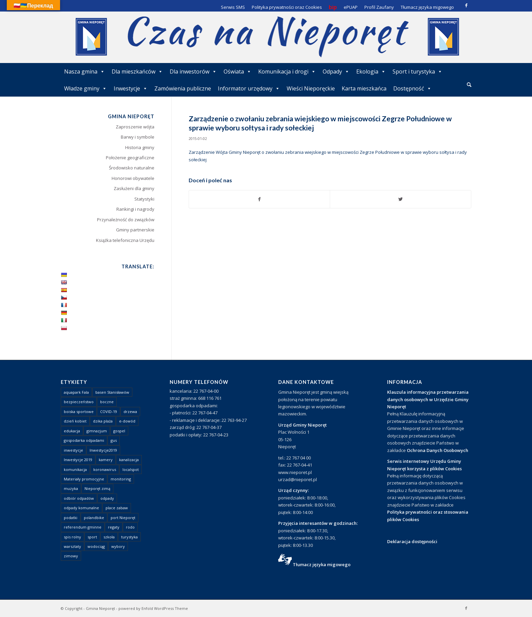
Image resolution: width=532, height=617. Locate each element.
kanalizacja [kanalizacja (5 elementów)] (129, 459)
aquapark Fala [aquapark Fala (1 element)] (76, 392)
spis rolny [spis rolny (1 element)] (72, 536)
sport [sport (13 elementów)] (92, 536)
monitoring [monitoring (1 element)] (121, 478)
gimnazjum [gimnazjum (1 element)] (97, 430)
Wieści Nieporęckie (311, 88)
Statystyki (144, 199)
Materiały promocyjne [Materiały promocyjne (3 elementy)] (84, 478)
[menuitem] (469, 85)
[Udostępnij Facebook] (259, 199)
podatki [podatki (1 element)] (70, 517)
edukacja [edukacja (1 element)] (72, 430)
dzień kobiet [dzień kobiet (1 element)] (75, 421)
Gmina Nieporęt (100, 608)
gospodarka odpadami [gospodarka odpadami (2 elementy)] (84, 440)
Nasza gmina (84, 71)
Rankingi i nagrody (135, 209)
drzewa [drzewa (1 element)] (130, 411)
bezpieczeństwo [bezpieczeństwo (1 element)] (79, 401)
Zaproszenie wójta (135, 127)
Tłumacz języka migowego (321, 564)
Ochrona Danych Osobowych (437, 450)
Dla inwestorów (193, 71)
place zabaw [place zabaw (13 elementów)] (117, 507)
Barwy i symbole (137, 137)
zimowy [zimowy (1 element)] (71, 555)
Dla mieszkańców (137, 71)
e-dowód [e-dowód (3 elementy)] (127, 421)
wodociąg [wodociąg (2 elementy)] (96, 546)
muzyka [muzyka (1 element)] (71, 488)
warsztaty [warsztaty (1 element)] (72, 546)
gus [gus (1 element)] (114, 440)
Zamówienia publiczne (182, 88)
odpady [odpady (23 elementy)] (107, 498)
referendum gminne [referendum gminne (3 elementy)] (82, 527)
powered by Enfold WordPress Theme (153, 608)
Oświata (237, 71)
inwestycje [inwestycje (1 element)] (73, 450)
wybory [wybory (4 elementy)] (118, 546)
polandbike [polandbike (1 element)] (94, 517)
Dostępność (412, 88)
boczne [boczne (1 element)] (107, 401)
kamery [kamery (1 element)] (106, 459)
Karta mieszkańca (364, 88)
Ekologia (371, 71)
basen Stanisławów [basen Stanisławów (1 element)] (112, 392)
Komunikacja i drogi (287, 71)
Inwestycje (131, 88)
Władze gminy (85, 88)
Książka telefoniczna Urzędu (125, 240)
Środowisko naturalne (131, 168)
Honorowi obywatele (133, 178)
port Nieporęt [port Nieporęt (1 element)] (123, 517)
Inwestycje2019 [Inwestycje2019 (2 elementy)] (103, 450)
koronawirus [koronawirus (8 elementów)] (104, 469)
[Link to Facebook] (466, 5)
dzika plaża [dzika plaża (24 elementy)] (103, 421)
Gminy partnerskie (135, 230)
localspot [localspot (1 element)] (130, 469)
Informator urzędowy (249, 88)
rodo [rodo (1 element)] (130, 527)
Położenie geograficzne (130, 158)
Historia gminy (139, 147)
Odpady (336, 71)
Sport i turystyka (417, 71)
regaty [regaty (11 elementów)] (113, 527)
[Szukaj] (469, 84)
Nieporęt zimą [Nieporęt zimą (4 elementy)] (97, 488)
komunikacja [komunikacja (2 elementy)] (75, 469)
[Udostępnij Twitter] (400, 199)
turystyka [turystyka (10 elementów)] (129, 536)
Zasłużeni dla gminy (134, 188)
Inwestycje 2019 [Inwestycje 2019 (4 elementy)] (78, 459)
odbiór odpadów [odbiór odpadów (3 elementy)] (79, 498)
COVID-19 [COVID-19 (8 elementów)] (108, 411)
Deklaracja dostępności (412, 541)
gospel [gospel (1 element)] (119, 430)
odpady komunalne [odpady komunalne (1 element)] (81, 507)
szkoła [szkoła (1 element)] (109, 536)
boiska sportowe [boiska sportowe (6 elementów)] (79, 411)
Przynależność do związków (125, 220)
